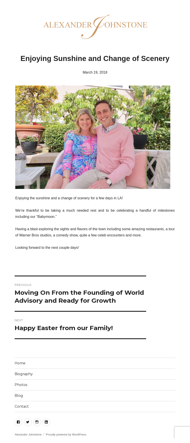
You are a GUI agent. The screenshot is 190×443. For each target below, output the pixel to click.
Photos (21, 385)
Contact (22, 406)
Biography (24, 374)
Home (20, 363)
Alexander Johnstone (28, 434)
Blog (19, 396)
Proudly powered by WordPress (66, 434)
